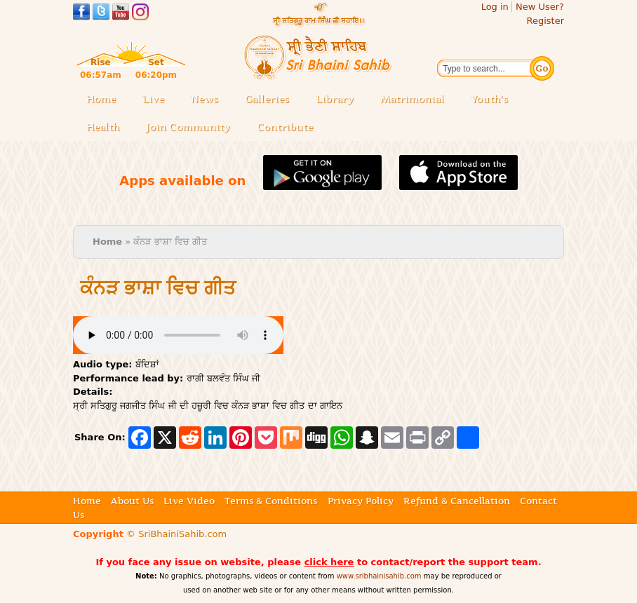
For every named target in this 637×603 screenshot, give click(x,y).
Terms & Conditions (270, 500)
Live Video (189, 500)
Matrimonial (412, 99)
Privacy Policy (361, 500)
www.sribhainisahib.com (379, 576)
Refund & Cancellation (456, 500)
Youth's (489, 99)
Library (339, 100)
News (204, 99)
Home (101, 99)
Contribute (289, 128)
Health (102, 127)
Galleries (271, 100)
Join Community (188, 127)
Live (157, 100)
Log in (495, 6)
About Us (132, 500)
